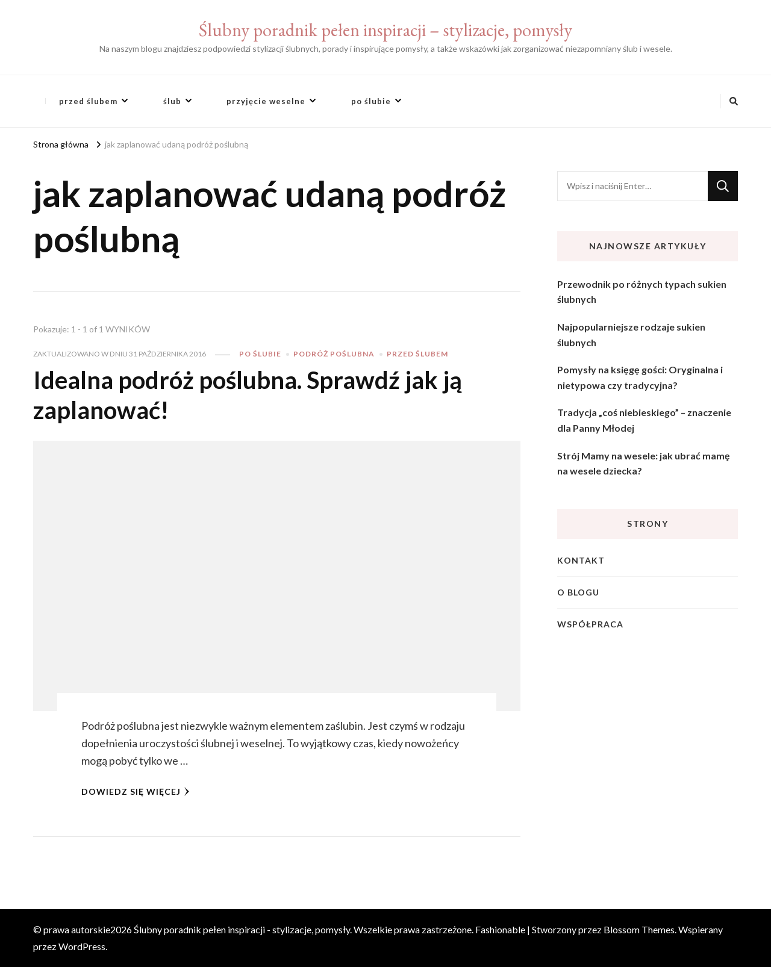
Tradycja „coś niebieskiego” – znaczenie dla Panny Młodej (644, 420)
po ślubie (371, 101)
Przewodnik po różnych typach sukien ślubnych (641, 291)
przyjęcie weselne (265, 101)
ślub (172, 101)
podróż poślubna (334, 353)
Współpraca (590, 624)
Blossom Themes (639, 929)
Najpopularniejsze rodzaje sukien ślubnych (631, 334)
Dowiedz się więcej (135, 791)
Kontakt (581, 560)
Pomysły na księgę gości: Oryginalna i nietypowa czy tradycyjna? (640, 377)
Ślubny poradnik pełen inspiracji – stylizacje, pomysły (385, 30)
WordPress (81, 946)
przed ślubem (88, 101)
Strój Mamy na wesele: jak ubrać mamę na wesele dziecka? (643, 463)
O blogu (578, 592)
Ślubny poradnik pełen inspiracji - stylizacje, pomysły (242, 929)
